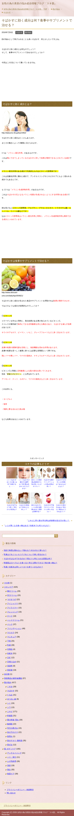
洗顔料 (10, 663)
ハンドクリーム (13, 617)
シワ (9, 704)
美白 (9, 766)
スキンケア (8, 584)
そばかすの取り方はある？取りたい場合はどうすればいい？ (61, 505)
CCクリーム (12, 592)
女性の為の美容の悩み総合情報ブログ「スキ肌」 (29, 3)
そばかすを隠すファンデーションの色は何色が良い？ (48, 482)
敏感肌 (10, 721)
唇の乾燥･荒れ (13, 717)
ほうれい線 (11, 696)
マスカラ (10, 629)
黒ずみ (10, 742)
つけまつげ (11, 596)
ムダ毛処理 (11, 758)
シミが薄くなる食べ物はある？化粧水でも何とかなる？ (27, 522)
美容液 (10, 667)
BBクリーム (12, 588)
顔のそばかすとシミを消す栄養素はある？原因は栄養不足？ (36, 505)
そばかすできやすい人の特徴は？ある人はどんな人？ (61, 482)
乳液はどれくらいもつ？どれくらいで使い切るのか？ (25, 551)
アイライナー (12, 605)
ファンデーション (14, 625)
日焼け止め (11, 659)
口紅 (9, 654)
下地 (9, 638)
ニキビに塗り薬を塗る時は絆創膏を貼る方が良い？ (48, 517)
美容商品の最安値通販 (13, 675)
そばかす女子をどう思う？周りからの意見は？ (11, 504)
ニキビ (10, 708)
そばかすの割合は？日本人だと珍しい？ (24, 504)
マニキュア (11, 634)
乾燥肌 (10, 712)
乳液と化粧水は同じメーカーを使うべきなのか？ (23, 564)
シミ (9, 700)
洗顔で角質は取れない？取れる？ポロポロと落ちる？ (25, 547)
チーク (10, 613)
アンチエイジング (14, 750)
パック (10, 621)
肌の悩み (28, 32)
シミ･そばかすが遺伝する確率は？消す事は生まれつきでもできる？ (24, 483)
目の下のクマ (12, 729)
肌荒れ (10, 733)
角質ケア (10, 771)
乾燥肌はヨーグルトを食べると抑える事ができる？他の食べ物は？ (30, 560)
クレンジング (12, 609)
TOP (25, 9)
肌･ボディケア (10, 746)
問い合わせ (11, 790)
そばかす (19, 32)
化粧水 (10, 650)
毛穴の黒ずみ (12, 725)
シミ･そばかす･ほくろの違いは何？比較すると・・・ (11, 482)
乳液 (9, 642)
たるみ (10, 692)
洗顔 (9, 762)
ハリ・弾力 (11, 754)
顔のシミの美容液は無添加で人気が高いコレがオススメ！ (36, 483)
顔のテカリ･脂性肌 (14, 737)
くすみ (10, 683)
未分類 (7, 671)
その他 (7, 580)
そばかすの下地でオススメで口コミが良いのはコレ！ (48, 504)
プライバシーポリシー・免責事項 (20, 787)
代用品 (10, 646)
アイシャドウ (12, 600)
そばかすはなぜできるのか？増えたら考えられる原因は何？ (28, 555)
